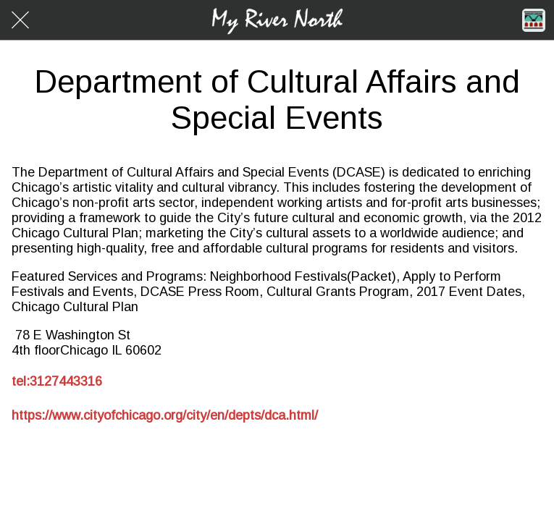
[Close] (20, 20)
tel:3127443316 (57, 381)
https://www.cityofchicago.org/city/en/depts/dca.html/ (165, 415)
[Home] (533, 20)
